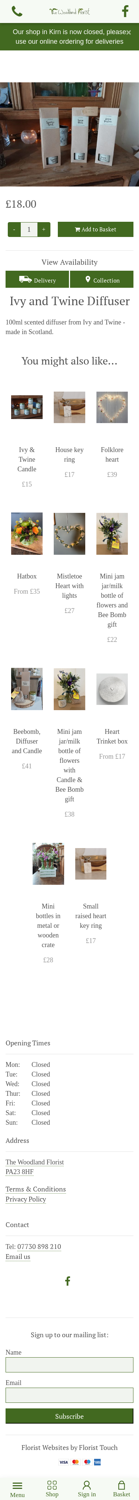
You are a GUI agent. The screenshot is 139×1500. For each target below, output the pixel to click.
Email (13, 1383)
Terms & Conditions (36, 1188)
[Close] (129, 32)
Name (13, 1352)
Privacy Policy (26, 1198)
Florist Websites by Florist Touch (69, 1447)
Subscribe (69, 1416)
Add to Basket (95, 229)
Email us (18, 1256)
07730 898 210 (39, 1246)
